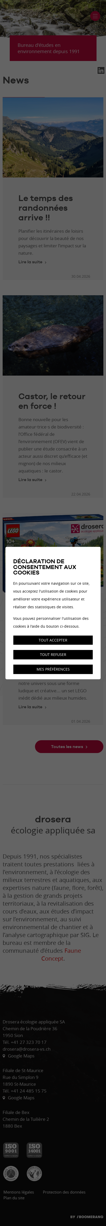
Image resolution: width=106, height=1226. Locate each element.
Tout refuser (53, 654)
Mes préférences (53, 669)
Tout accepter (53, 640)
